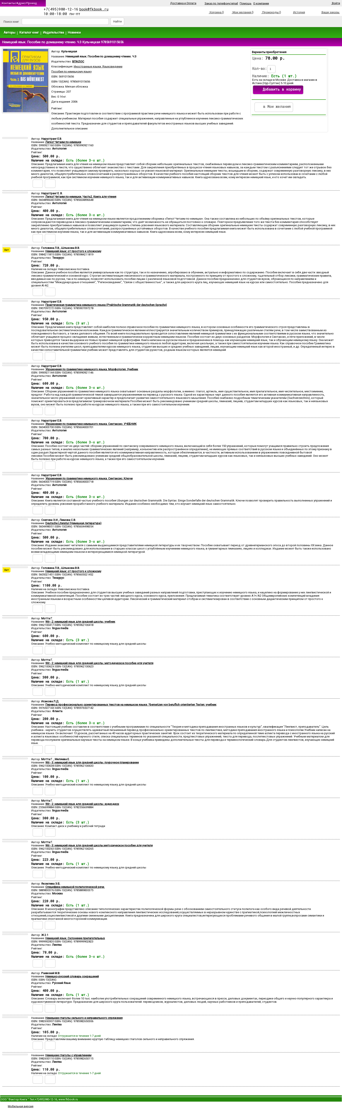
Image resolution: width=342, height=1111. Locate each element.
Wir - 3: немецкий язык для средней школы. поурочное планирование (92, 762)
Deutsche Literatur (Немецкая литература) (73, 523)
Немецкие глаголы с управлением (68, 1055)
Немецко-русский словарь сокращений (72, 976)
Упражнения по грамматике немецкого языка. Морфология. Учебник (91, 369)
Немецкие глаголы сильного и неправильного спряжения (84, 1018)
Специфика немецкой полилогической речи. (75, 887)
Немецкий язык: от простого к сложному (73, 251)
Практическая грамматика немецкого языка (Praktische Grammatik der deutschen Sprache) (106, 305)
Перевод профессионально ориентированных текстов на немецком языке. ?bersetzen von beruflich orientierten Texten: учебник (130, 704)
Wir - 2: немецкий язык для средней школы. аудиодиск (82, 804)
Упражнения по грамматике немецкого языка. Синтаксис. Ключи (89, 478)
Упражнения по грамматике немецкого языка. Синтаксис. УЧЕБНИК (91, 423)
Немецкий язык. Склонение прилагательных (75, 938)
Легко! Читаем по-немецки (63, 142)
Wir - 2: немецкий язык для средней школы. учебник (80, 621)
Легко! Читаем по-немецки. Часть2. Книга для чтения (80, 196)
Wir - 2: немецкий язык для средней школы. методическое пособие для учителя (99, 663)
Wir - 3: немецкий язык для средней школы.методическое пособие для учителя (99, 845)
